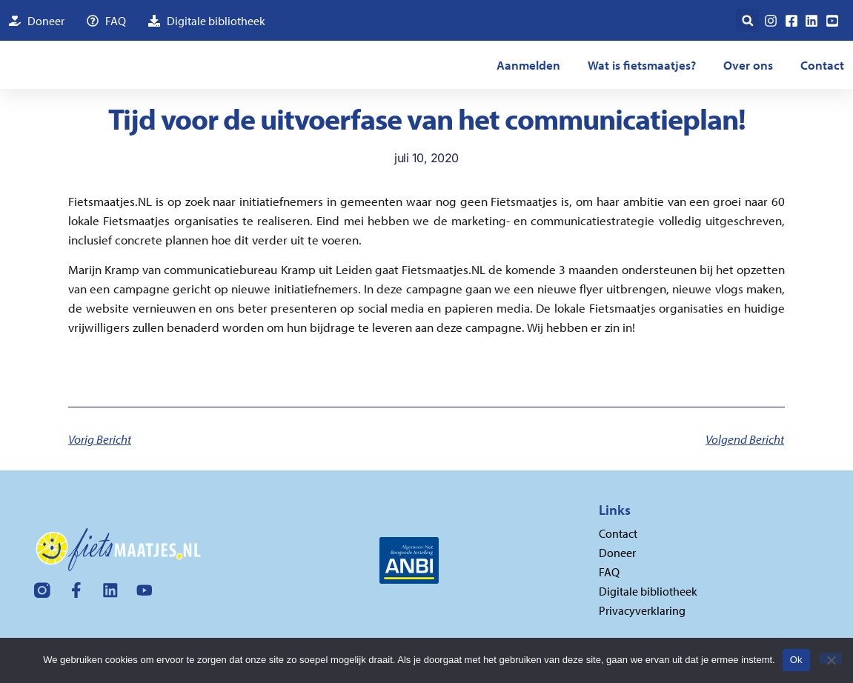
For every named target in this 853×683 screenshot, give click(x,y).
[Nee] (831, 658)
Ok (796, 659)
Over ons (748, 65)
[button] (747, 20)
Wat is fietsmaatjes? (642, 65)
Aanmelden (528, 65)
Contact (822, 65)
